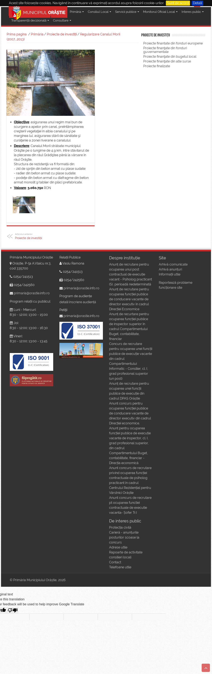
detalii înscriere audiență (77, 302)
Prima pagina (17, 34)
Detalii (197, 3)
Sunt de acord (178, 3)
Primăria (37, 34)
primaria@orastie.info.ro (32, 293)
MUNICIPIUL (38, 12)
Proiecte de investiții (62, 34)
